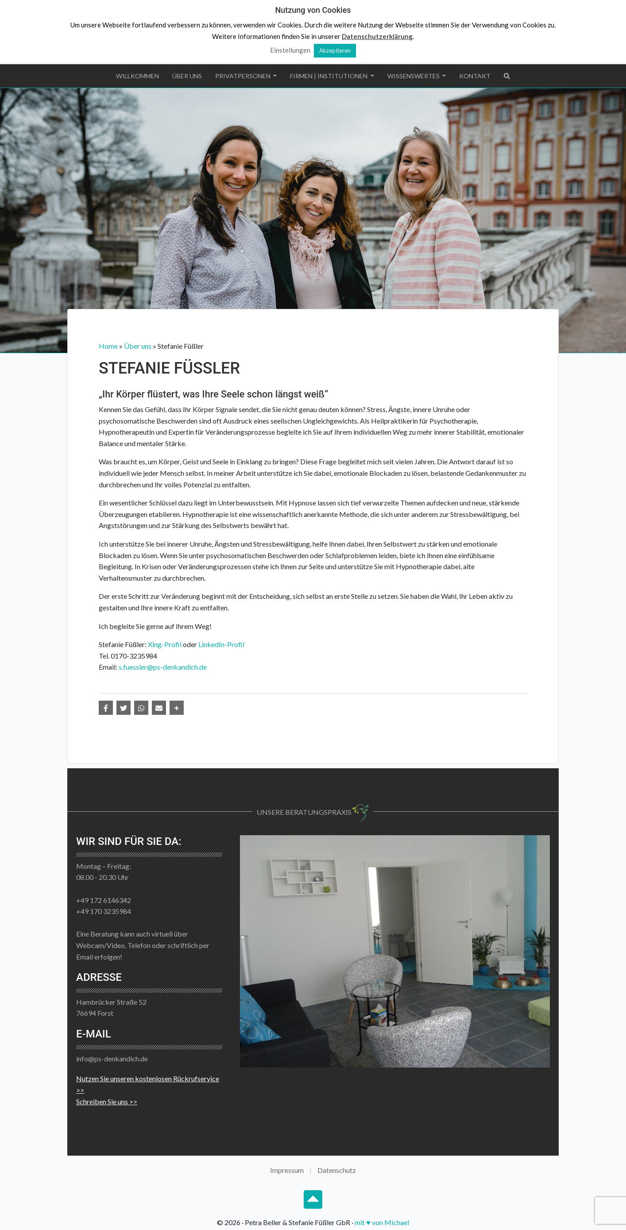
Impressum (287, 1170)
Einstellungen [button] (290, 50)
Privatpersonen (243, 76)
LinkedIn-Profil (221, 644)
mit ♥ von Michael (382, 1222)
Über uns (187, 76)
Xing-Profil (165, 644)
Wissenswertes (414, 76)
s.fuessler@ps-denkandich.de (163, 667)
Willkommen (137, 76)
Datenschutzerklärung (377, 36)
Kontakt (475, 76)
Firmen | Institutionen (329, 76)
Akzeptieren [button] (335, 50)
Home (108, 346)
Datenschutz (336, 1170)
